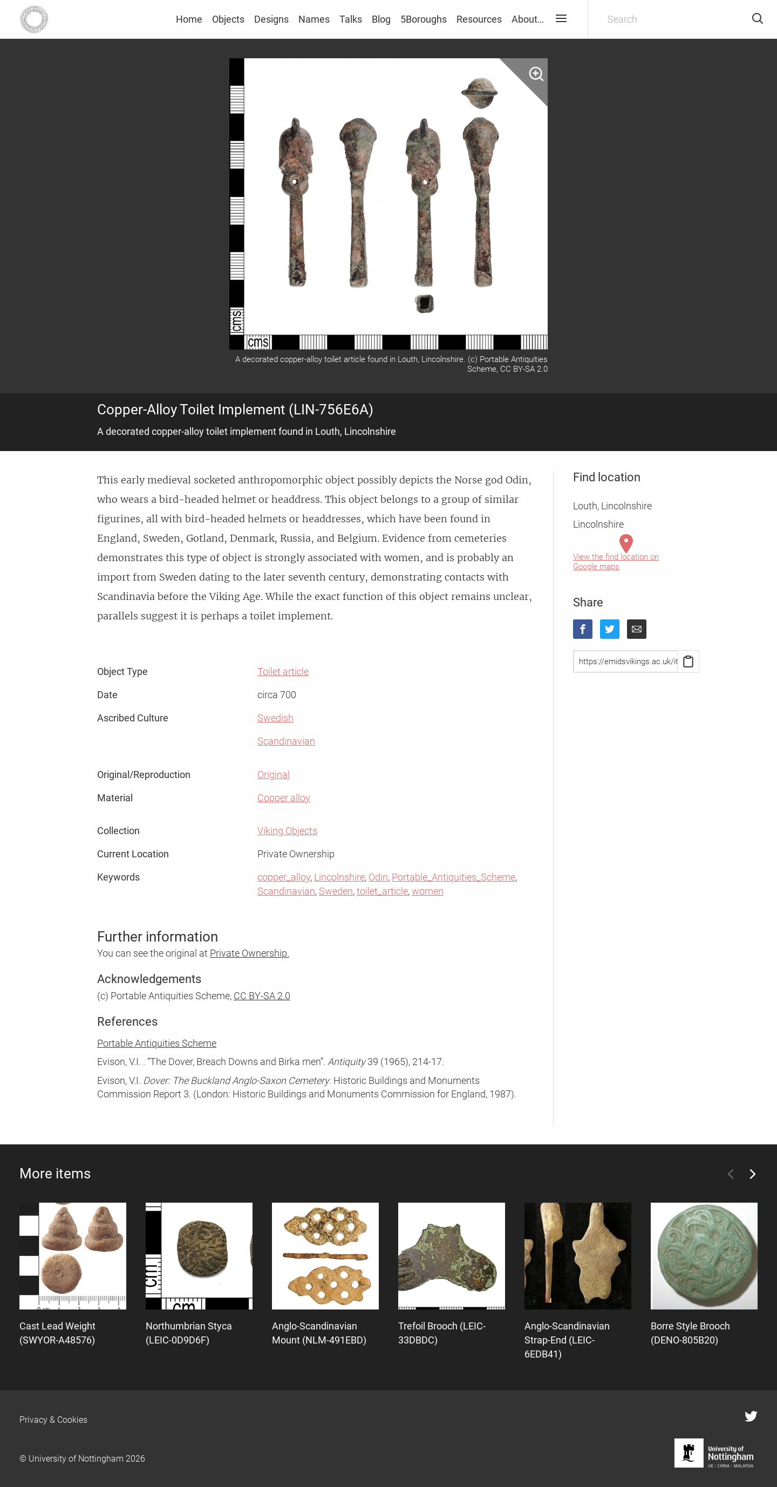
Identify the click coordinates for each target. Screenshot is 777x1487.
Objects (228, 19)
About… (528, 19)
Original (273, 774)
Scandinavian (286, 741)
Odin (378, 877)
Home (189, 19)
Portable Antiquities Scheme (156, 1043)
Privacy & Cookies (53, 1420)
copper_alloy (283, 877)
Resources (479, 19)
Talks (350, 19)
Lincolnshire (339, 877)
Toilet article (283, 671)
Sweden (336, 891)
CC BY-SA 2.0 (262, 995)
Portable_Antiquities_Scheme (453, 877)
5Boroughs (423, 19)
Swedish (275, 718)
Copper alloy (283, 797)
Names (314, 19)
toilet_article (382, 891)
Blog (381, 19)
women (428, 891)
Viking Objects (287, 830)
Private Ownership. (249, 953)
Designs (271, 19)
